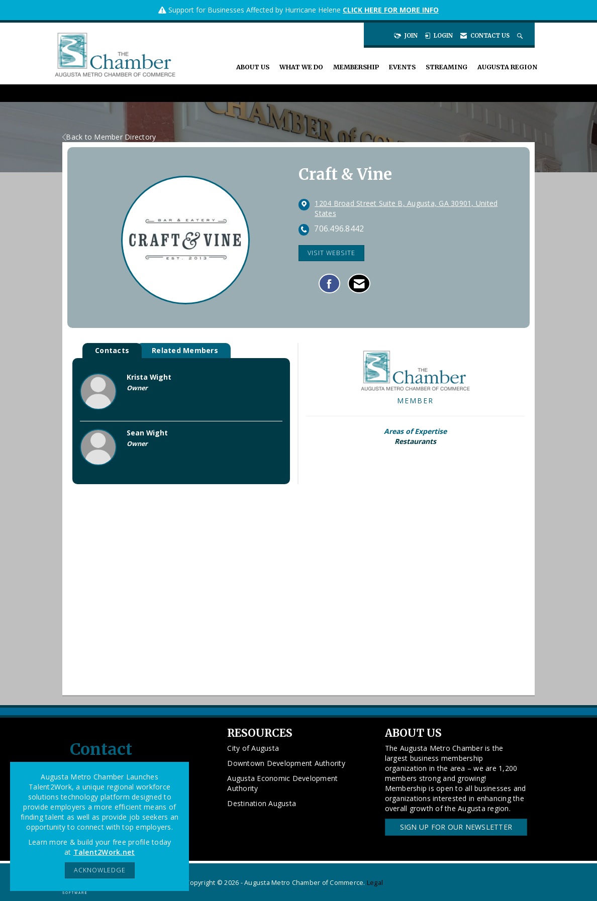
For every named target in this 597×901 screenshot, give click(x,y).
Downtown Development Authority (286, 763)
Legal (375, 882)
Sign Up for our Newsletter (456, 827)
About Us (252, 67)
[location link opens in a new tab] (415, 208)
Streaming (446, 67)
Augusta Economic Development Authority (282, 783)
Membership (356, 67)
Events (402, 67)
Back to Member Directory (109, 137)
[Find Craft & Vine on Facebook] (329, 284)
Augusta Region (507, 67)
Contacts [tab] (112, 350)
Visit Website (331, 253)
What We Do (301, 67)
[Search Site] (521, 35)
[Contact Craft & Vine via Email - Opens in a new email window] (359, 284)
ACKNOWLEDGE (100, 870)
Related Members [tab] (185, 350)
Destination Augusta (261, 803)
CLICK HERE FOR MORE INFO (391, 10)
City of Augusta (253, 748)
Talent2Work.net (104, 852)
